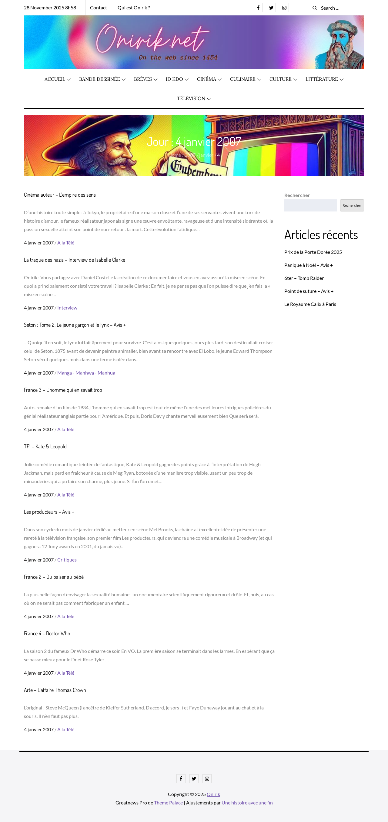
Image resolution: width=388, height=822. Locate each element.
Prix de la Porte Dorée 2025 (313, 252)
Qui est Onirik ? (134, 7)
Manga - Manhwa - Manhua (86, 372)
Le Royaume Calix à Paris (310, 304)
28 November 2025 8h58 (50, 7)
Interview (67, 307)
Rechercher (297, 195)
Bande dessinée (102, 79)
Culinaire (245, 79)
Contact (98, 7)
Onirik (213, 794)
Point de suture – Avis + (308, 291)
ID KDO (177, 79)
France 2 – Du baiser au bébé (54, 576)
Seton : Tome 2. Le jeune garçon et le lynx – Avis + (75, 324)
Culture (283, 79)
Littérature (325, 79)
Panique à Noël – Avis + (308, 265)
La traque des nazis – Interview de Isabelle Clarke (74, 259)
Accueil (58, 79)
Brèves (146, 79)
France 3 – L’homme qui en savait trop (63, 389)
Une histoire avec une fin (247, 802)
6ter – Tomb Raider (304, 278)
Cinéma (209, 79)
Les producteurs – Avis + (49, 511)
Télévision (194, 98)
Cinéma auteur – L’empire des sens (60, 194)
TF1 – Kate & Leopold (45, 446)
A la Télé (65, 242)
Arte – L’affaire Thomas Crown (55, 689)
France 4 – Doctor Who (47, 633)
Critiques (67, 559)
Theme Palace (168, 802)
